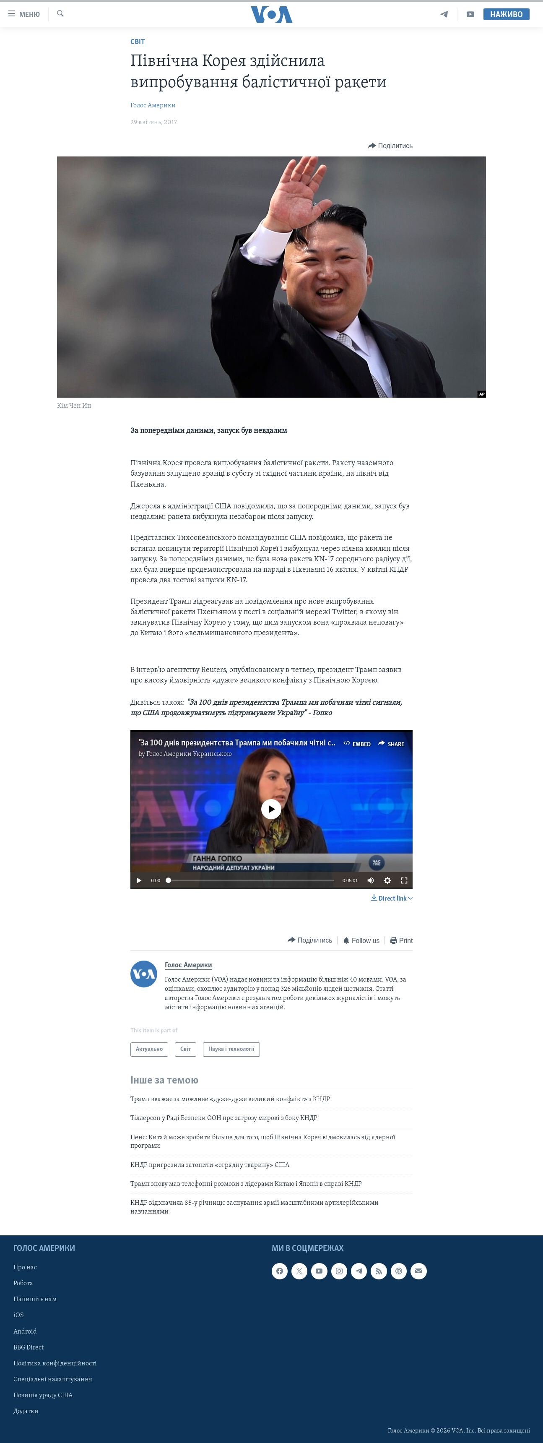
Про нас (25, 1267)
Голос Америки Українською (189, 754)
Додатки (26, 1411)
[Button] (390, 146)
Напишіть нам (35, 1300)
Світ (137, 42)
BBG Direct (28, 1347)
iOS (18, 1316)
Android (25, 1331)
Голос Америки (153, 105)
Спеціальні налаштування (52, 1379)
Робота (23, 1284)
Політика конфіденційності (55, 1363)
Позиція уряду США (43, 1395)
